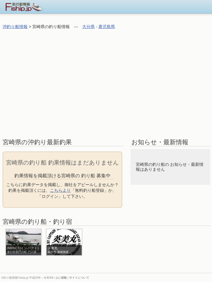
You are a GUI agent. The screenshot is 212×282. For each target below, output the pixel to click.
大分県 (88, 26)
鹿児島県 (106, 26)
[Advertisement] (50, 83)
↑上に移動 (60, 277)
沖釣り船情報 (15, 26)
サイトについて (79, 277)
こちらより (60, 190)
